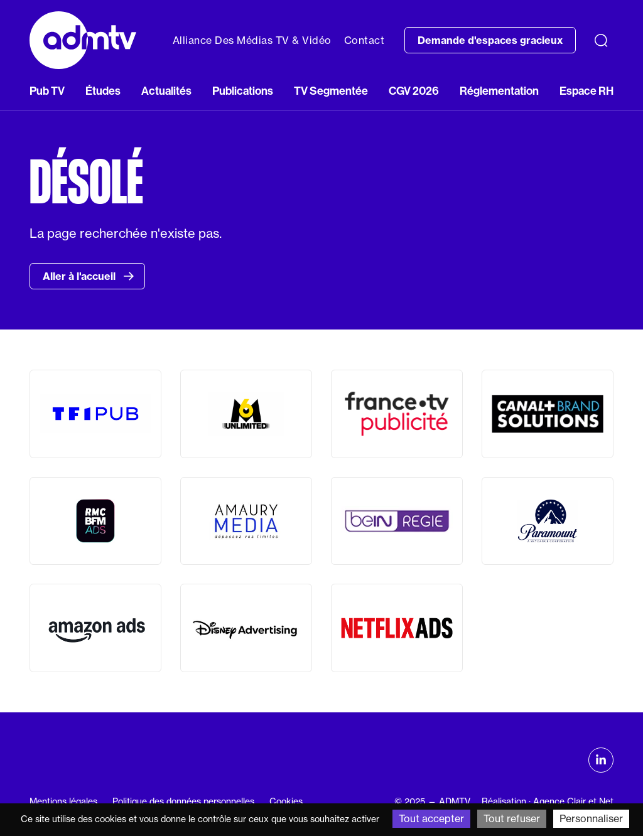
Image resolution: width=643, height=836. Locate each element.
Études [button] (103, 91)
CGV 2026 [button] (414, 91)
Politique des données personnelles (183, 801)
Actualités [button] (166, 91)
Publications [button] (242, 91)
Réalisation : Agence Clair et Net (547, 801)
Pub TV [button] (47, 91)
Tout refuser (512, 818)
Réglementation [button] (499, 91)
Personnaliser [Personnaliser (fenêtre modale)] (591, 818)
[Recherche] (600, 40)
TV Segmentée (331, 91)
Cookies (286, 801)
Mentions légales (63, 801)
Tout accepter (431, 818)
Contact (364, 40)
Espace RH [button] (586, 91)
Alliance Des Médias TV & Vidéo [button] (252, 40)
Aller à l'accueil (88, 276)
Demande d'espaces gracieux (490, 40)
